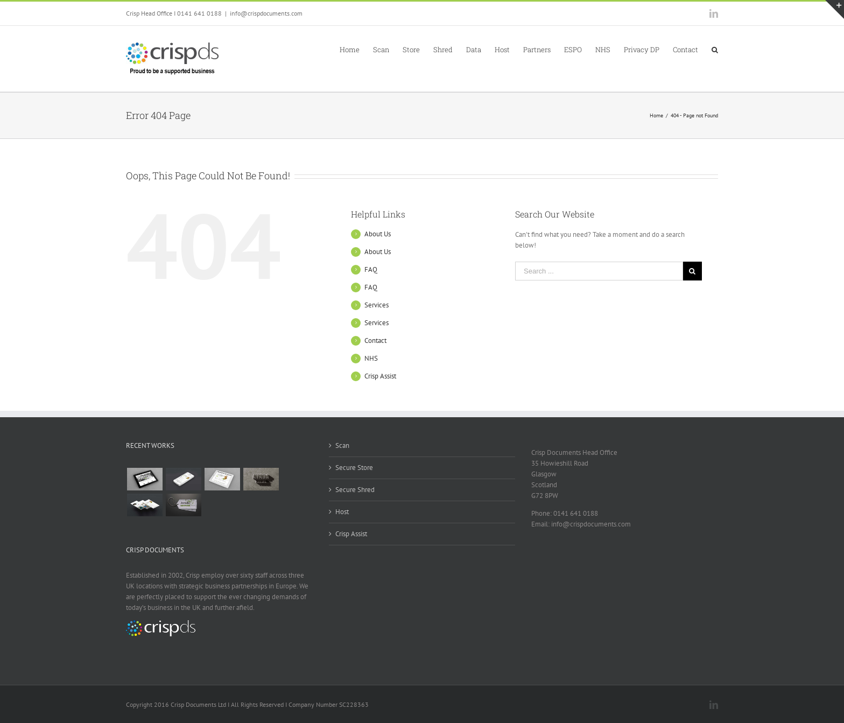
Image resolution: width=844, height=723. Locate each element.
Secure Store (354, 467)
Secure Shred (355, 489)
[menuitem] (356, 49)
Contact (375, 340)
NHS (371, 358)
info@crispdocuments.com (266, 13)
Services (376, 305)
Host (342, 511)
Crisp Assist (380, 376)
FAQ (370, 269)
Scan (342, 445)
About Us (377, 233)
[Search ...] (599, 271)
